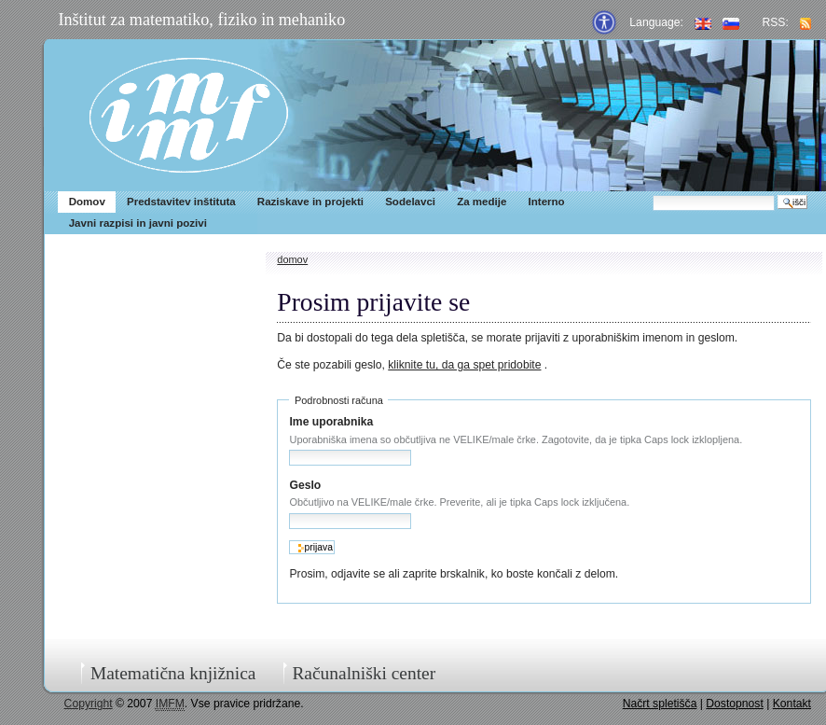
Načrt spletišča (660, 703)
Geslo (305, 485)
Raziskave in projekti (310, 201)
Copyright (88, 703)
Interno (547, 201)
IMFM (188, 115)
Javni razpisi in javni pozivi (138, 223)
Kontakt (792, 703)
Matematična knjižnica (173, 673)
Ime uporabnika (331, 421)
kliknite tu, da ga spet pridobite (464, 364)
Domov (87, 201)
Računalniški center (363, 673)
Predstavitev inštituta (181, 201)
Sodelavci (410, 201)
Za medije (481, 201)
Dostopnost (735, 703)
